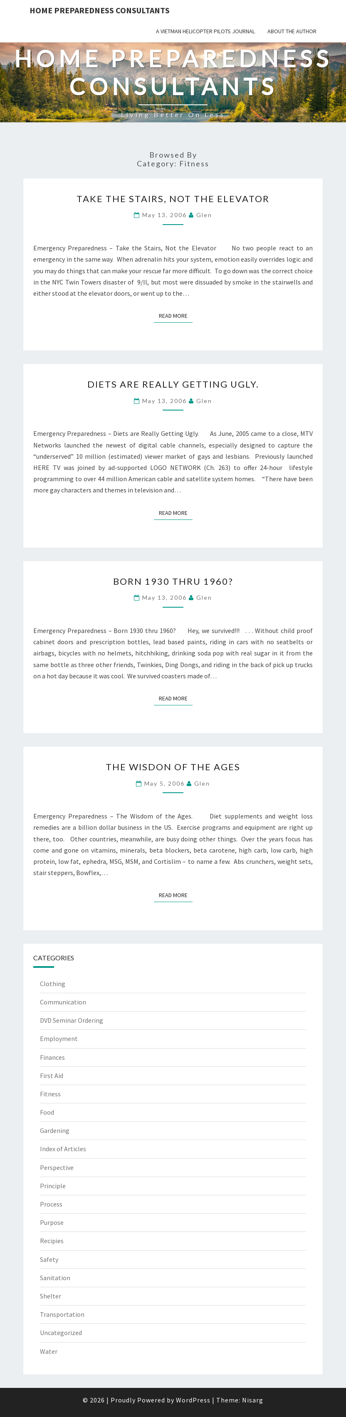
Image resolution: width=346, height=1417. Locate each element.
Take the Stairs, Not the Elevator (173, 198)
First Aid (51, 1075)
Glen (204, 214)
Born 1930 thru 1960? (173, 581)
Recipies (52, 1240)
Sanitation (55, 1278)
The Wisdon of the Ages (173, 766)
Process (51, 1204)
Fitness (50, 1094)
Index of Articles (63, 1149)
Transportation (62, 1314)
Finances (52, 1057)
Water (48, 1351)
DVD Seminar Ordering (71, 1020)
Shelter (50, 1296)
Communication (63, 1002)
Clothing (52, 983)
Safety (49, 1259)
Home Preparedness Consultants (100, 10)
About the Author (291, 31)
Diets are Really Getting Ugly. (173, 384)
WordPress (193, 1400)
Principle (53, 1186)
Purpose (52, 1222)
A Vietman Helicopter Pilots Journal (205, 31)
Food (47, 1112)
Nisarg (252, 1400)
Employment (59, 1038)
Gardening (54, 1130)
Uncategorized (61, 1332)
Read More (176, 315)
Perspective (57, 1167)
